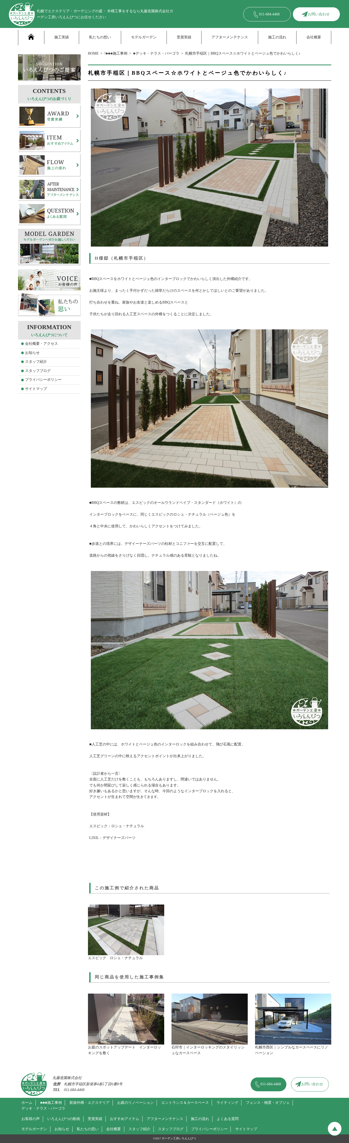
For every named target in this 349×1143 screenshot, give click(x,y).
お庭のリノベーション (135, 1103)
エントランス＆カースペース (185, 1103)
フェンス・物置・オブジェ (268, 1103)
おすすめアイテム (124, 1119)
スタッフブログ (38, 371)
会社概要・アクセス (41, 344)
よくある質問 (228, 1119)
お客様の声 (30, 1119)
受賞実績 (184, 37)
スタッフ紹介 (36, 362)
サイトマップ (36, 389)
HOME (93, 53)
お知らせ (32, 353)
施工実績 (61, 37)
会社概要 (313, 37)
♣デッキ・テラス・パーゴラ (156, 53)
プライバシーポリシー (43, 380)
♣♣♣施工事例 (51, 1103)
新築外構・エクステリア (89, 1103)
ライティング (227, 1103)
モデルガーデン (144, 37)
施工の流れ (277, 37)
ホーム (26, 1103)
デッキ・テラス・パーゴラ (43, 1108)
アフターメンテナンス (229, 37)
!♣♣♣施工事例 (115, 53)
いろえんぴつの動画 (63, 1119)
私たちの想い (100, 37)
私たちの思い (88, 1129)
